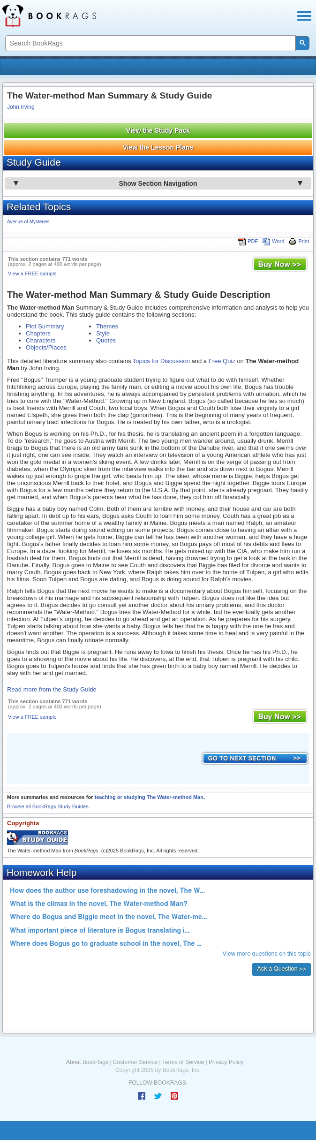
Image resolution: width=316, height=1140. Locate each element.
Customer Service (135, 1062)
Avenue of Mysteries (28, 221)
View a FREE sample (32, 273)
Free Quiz (222, 361)
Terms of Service (183, 1062)
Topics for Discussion (161, 361)
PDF (248, 241)
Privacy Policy (226, 1062)
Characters (41, 340)
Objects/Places (46, 347)
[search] (149, 43)
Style (103, 333)
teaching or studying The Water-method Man (148, 797)
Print (299, 241)
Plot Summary (45, 326)
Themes (107, 326)
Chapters (38, 333)
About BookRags (87, 1062)
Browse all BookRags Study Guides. (48, 806)
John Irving (21, 107)
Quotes (106, 340)
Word (273, 241)
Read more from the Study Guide (52, 689)
